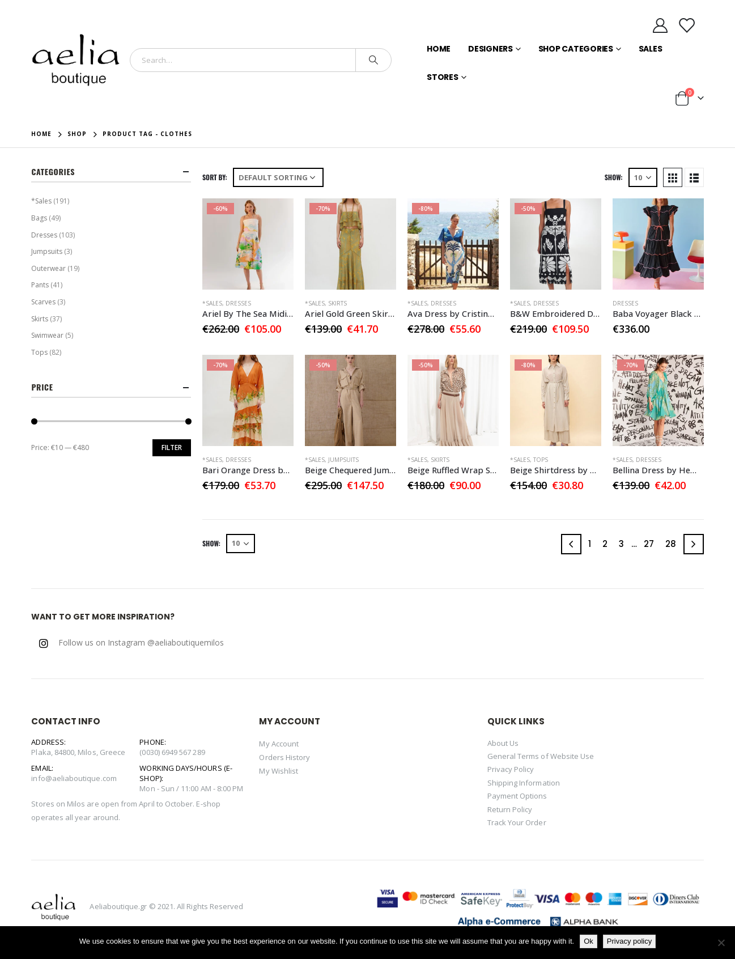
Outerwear (48, 268)
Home (439, 48)
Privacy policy (629, 941)
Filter (172, 447)
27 (649, 544)
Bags (39, 218)
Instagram (43, 643)
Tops (540, 460)
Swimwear (47, 335)
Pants (40, 285)
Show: (614, 177)
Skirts (337, 303)
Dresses (238, 303)
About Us (503, 743)
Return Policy (510, 809)
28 (670, 544)
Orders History (284, 757)
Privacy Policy (510, 769)
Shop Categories (575, 48)
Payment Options (517, 796)
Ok (588, 941)
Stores (442, 77)
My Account (279, 744)
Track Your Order (516, 822)
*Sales (212, 303)
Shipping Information (523, 783)
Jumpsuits (343, 460)
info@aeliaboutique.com (73, 778)
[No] (720, 942)
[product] (248, 244)
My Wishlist (278, 771)
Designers (490, 48)
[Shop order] (278, 177)
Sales (650, 48)
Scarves (43, 302)
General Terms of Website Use (540, 756)
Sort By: (214, 177)
